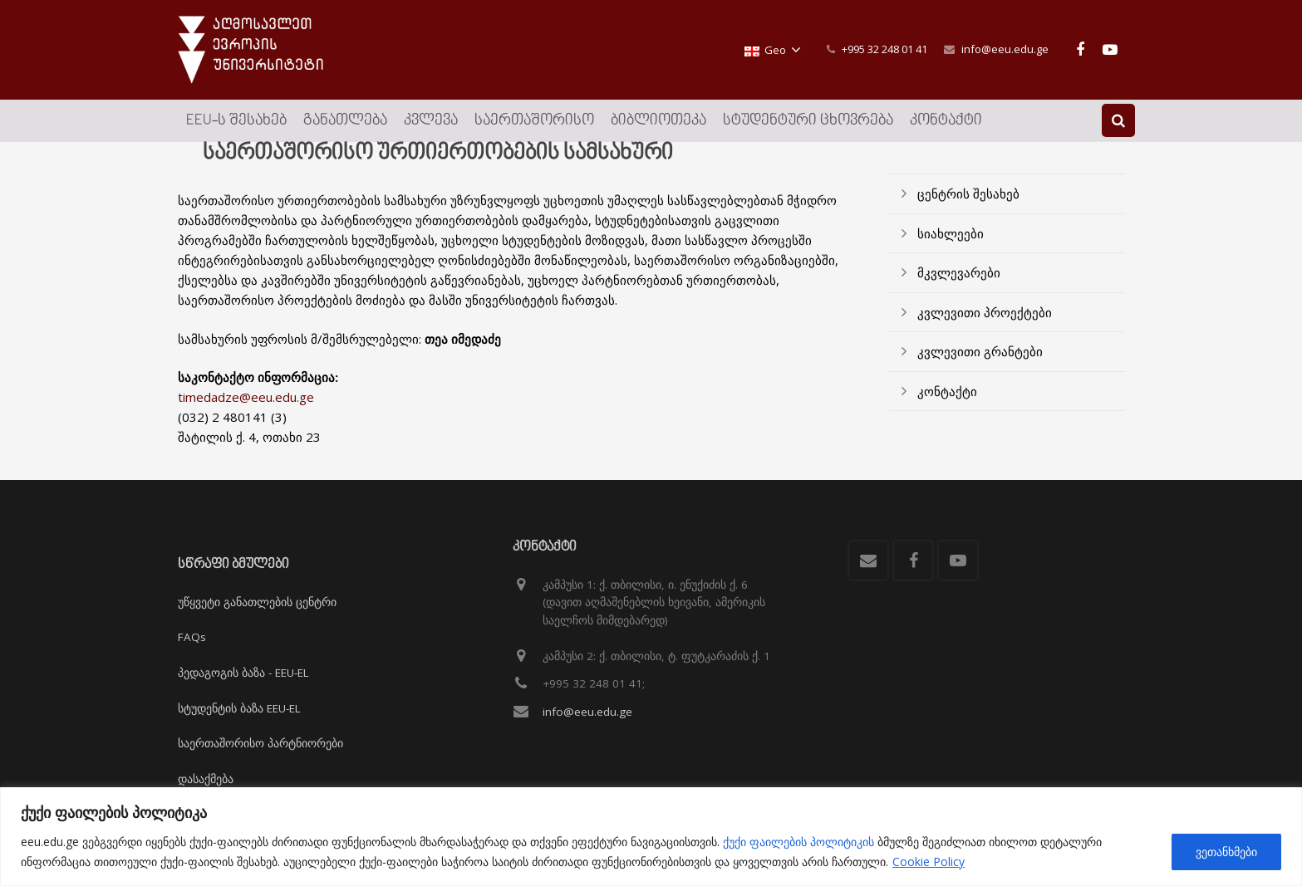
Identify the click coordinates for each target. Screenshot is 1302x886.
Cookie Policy (928, 861)
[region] (651, 836)
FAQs (192, 637)
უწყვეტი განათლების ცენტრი (257, 602)
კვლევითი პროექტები (984, 330)
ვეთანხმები (1226, 851)
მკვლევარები (958, 291)
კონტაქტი (947, 409)
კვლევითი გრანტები (980, 370)
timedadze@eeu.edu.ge (246, 416)
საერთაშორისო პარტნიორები (260, 743)
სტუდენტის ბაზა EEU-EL (239, 708)
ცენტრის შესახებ (968, 212)
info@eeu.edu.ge (1005, 49)
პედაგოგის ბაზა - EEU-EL (243, 672)
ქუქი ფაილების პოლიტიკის (798, 841)
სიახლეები (950, 251)
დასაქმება (205, 778)
